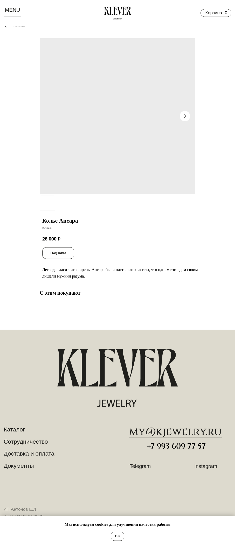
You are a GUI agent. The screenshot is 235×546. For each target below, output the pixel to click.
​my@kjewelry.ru (175, 431)
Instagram (205, 466)
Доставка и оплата (29, 453)
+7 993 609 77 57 (176, 446)
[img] (117, 378)
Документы (19, 465)
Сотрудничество (26, 441)
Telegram (140, 466)
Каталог (14, 429)
